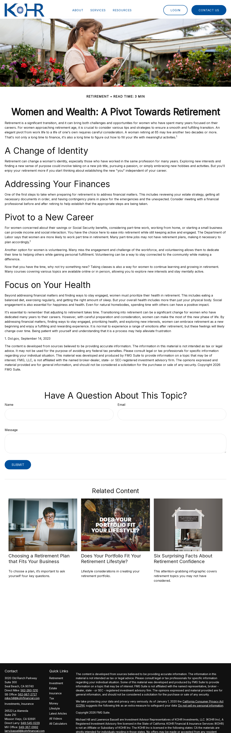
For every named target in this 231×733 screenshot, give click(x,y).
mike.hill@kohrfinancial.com (22, 696)
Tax (51, 696)
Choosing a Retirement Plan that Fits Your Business (39, 557)
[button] (78, 8)
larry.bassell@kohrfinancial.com (25, 729)
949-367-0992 (28, 725)
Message (11, 428)
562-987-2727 (27, 693)
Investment (56, 681)
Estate (53, 686)
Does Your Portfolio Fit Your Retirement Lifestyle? (111, 557)
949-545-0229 (30, 721)
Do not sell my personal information (200, 704)
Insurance (55, 691)
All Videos (55, 717)
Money (53, 701)
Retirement (56, 676)
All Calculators (58, 722)
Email (121, 403)
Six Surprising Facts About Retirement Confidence (183, 557)
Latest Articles (58, 712)
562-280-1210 (29, 688)
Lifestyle (54, 707)
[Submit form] (18, 463)
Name (9, 403)
